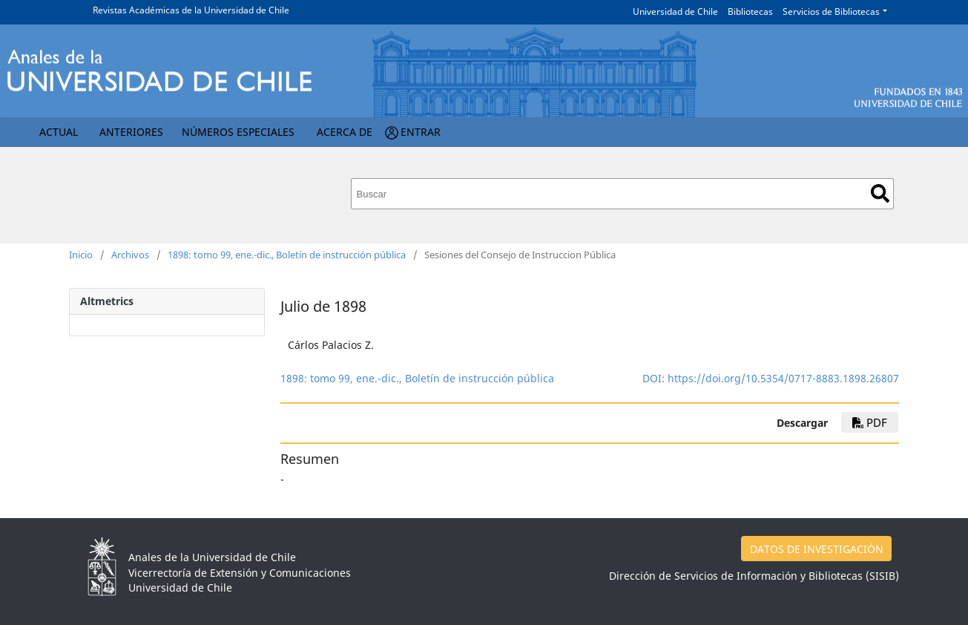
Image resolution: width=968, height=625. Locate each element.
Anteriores (131, 132)
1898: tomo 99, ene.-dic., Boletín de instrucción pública (287, 254)
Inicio (81, 254)
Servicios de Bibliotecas (831, 11)
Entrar (421, 132)
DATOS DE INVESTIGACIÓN (816, 549)
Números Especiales (238, 132)
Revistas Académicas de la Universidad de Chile (191, 10)
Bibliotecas (750, 11)
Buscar (880, 193)
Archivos (130, 254)
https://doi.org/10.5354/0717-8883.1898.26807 (783, 378)
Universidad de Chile (675, 11)
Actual (58, 132)
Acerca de (344, 132)
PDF (869, 422)
